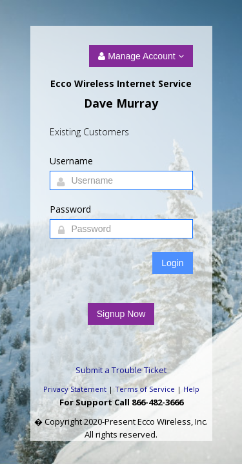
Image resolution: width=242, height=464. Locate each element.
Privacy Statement (74, 389)
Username (71, 161)
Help (191, 389)
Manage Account (140, 56)
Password (70, 209)
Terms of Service (145, 389)
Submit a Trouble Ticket (121, 370)
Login (172, 263)
